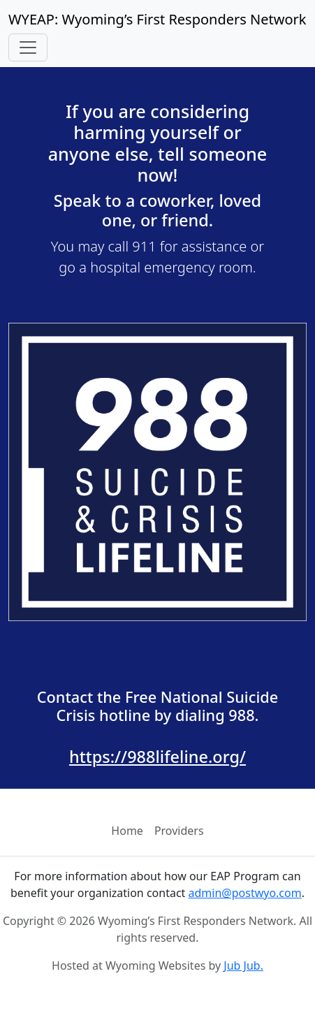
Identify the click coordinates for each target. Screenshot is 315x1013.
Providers (179, 830)
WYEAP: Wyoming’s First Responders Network (157, 19)
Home (127, 830)
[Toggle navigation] (27, 47)
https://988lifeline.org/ (157, 756)
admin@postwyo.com (245, 893)
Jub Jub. (243, 965)
